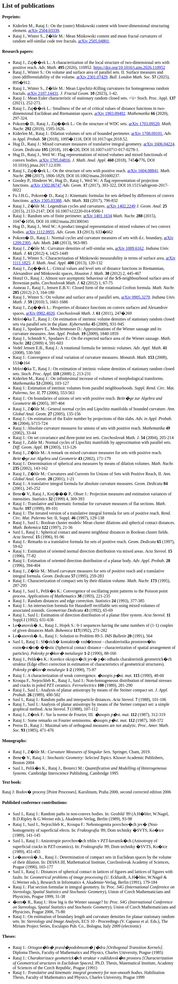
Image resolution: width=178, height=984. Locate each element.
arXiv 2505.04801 (93, 41)
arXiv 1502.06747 (46, 185)
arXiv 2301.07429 (92, 77)
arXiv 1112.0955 (40, 232)
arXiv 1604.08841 (142, 170)
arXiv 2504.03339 (43, 30)
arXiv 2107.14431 (42, 93)
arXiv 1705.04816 (54, 160)
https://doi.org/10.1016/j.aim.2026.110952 (129, 67)
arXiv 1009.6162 (129, 248)
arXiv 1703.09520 (144, 123)
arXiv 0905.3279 (135, 297)
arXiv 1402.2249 (121, 206)
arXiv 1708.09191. (147, 133)
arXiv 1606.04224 (158, 144)
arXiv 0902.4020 (40, 313)
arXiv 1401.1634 (97, 216)
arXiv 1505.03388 (46, 200)
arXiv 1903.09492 (109, 113)
